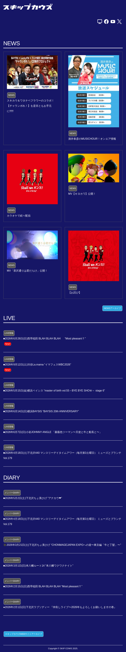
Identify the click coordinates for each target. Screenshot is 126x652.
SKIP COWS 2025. (69, 648)
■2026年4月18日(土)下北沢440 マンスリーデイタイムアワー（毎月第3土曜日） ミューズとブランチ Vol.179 (62, 455)
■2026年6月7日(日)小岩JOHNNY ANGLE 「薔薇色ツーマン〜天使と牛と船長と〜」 (52, 432)
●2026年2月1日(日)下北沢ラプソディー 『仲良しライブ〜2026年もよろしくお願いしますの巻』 (59, 607)
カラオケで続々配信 (19, 215)
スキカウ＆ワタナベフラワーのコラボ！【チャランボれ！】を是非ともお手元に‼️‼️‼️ (30, 105)
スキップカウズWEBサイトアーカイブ (23, 634)
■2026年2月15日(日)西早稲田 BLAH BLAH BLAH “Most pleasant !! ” (42, 586)
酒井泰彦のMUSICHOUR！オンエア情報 (92, 138)
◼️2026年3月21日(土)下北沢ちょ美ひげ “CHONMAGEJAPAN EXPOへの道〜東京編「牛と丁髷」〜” (62, 544)
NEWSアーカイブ (112, 308)
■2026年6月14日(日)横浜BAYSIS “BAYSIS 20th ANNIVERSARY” (41, 411)
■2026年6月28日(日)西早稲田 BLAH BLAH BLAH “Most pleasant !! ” (44, 338)
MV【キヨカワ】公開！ (82, 193)
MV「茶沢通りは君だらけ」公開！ (27, 270)
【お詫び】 (74, 292)
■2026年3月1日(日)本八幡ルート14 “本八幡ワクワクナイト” (38, 565)
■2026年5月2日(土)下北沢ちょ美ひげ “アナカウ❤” (32, 498)
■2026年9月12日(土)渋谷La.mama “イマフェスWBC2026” (37, 364)
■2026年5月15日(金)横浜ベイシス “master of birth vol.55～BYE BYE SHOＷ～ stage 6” (54, 390)
